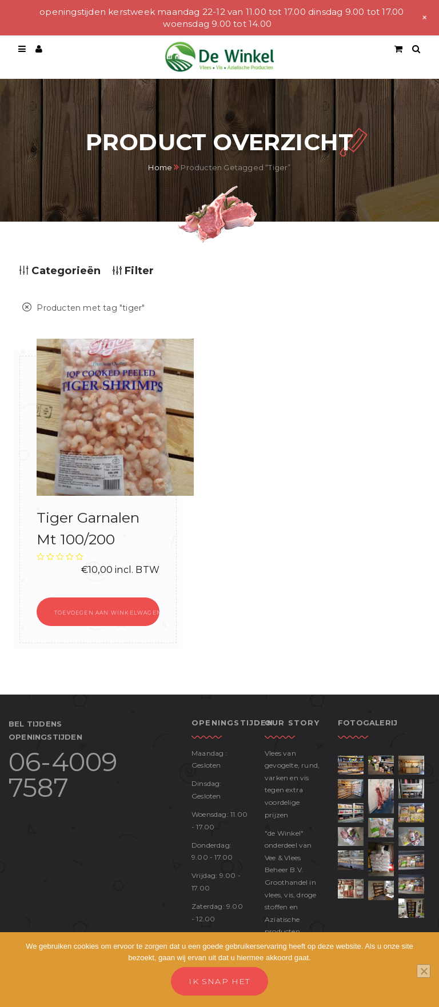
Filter (133, 270)
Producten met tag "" (83, 308)
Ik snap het (219, 981)
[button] (98, 611)
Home (160, 167)
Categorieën (60, 270)
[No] (423, 971)
